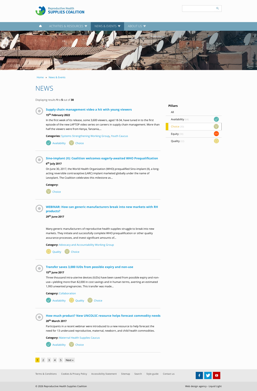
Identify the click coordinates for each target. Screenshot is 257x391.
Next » (69, 360)
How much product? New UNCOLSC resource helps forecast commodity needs (103, 315)
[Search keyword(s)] (198, 8)
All (172, 112)
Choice (79, 143)
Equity (177, 134)
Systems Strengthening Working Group (85, 136)
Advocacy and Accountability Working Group (86, 245)
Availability (59, 143)
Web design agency (196, 386)
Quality (56, 252)
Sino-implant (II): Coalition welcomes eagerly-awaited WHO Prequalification (102, 158)
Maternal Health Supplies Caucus (79, 337)
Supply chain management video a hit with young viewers (89, 109)
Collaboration (67, 293)
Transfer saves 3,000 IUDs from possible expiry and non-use (89, 267)
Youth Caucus (119, 136)
